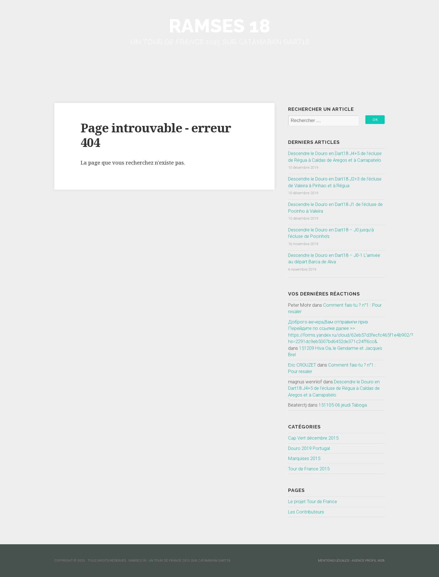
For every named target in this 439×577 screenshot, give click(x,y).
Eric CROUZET (302, 365)
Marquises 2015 (304, 458)
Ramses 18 (219, 26)
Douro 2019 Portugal (309, 448)
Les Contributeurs (306, 512)
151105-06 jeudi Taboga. (343, 405)
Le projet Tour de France (312, 501)
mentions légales (333, 560)
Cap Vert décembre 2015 (313, 438)
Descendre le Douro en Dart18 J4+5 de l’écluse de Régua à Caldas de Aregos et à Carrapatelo (334, 388)
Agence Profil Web (368, 560)
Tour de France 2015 (309, 469)
